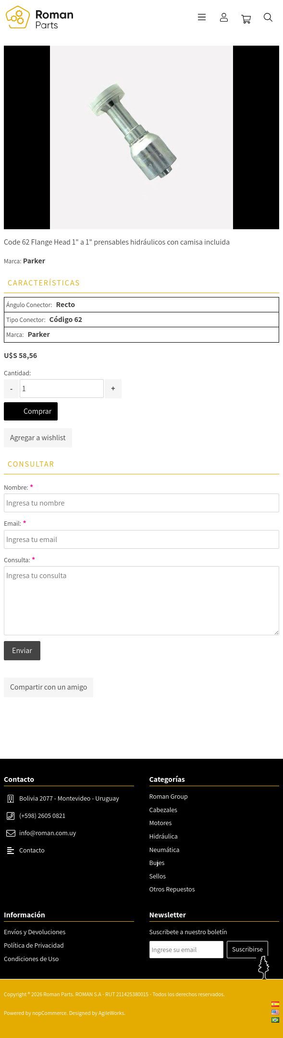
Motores (160, 822)
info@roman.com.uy (47, 832)
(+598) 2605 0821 (42, 815)
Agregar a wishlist (38, 437)
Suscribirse (247, 949)
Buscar (268, 17)
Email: (12, 523)
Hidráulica (163, 836)
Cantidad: (17, 373)
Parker (34, 261)
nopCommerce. (50, 1012)
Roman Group (168, 796)
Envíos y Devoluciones (34, 931)
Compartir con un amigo (48, 687)
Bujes (157, 862)
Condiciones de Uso (31, 958)
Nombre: (16, 487)
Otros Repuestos (172, 889)
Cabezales (163, 809)
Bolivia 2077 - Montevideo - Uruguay (69, 798)
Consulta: (17, 560)
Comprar (37, 411)
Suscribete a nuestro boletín (188, 931)
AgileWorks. (111, 1012)
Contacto (32, 850)
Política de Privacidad (34, 945)
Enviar (22, 650)
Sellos (157, 876)
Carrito (246, 19)
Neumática (164, 849)
